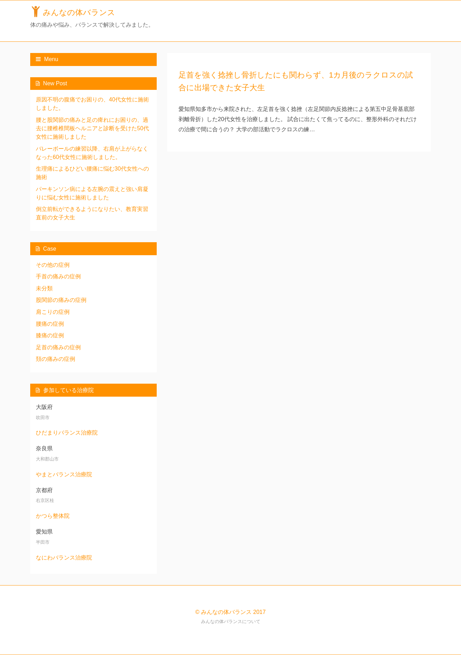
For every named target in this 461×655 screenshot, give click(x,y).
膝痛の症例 (50, 335)
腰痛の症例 (50, 324)
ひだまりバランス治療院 (67, 433)
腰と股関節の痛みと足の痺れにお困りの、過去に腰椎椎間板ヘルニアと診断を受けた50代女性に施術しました (92, 128)
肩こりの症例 (53, 312)
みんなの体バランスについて (230, 621)
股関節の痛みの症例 (61, 300)
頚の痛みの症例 (55, 359)
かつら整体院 (53, 516)
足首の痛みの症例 (58, 347)
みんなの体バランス (79, 12)
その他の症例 (53, 265)
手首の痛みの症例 (58, 276)
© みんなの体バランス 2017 (230, 612)
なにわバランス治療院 (64, 558)
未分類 (44, 288)
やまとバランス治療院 (64, 474)
